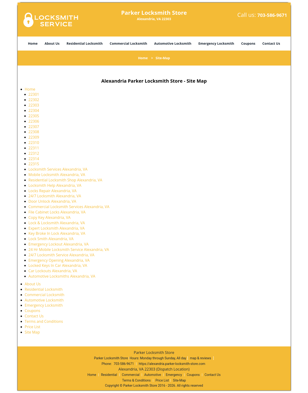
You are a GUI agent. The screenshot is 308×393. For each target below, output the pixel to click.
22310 (34, 142)
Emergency (174, 375)
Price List (32, 326)
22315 (34, 163)
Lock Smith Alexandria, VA (51, 238)
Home (32, 43)
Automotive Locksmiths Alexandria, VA (62, 276)
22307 (34, 126)
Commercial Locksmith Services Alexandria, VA (69, 206)
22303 (34, 105)
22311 (34, 148)
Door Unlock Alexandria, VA (52, 201)
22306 (34, 121)
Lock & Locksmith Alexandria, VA (57, 222)
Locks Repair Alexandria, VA (53, 190)
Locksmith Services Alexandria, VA (58, 169)
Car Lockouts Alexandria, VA (53, 270)
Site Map (32, 332)
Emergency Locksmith (216, 43)
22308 (34, 131)
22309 (34, 137)
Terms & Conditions (136, 380)
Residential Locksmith (84, 43)
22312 (34, 153)
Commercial (130, 375)
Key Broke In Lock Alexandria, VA (57, 233)
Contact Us (271, 43)
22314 (34, 158)
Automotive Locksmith (172, 43)
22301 (34, 94)
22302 (34, 99)
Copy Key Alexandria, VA (50, 217)
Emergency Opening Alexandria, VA (59, 260)
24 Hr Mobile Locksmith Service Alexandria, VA (69, 249)
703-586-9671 (272, 15)
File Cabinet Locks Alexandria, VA (57, 212)
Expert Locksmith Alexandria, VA (57, 228)
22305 (34, 115)
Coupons (248, 43)
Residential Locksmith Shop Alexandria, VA (65, 180)
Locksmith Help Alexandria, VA (55, 185)
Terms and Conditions (44, 321)
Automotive (152, 375)
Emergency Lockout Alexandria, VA (59, 244)
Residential (109, 375)
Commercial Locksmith (128, 43)
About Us (52, 43)
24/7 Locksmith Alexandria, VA (55, 195)
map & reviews (201, 358)
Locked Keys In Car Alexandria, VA (58, 265)
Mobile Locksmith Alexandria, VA (57, 174)
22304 (34, 110)
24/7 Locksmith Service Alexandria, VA (61, 254)
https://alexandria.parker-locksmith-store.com (172, 364)
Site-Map (179, 380)
